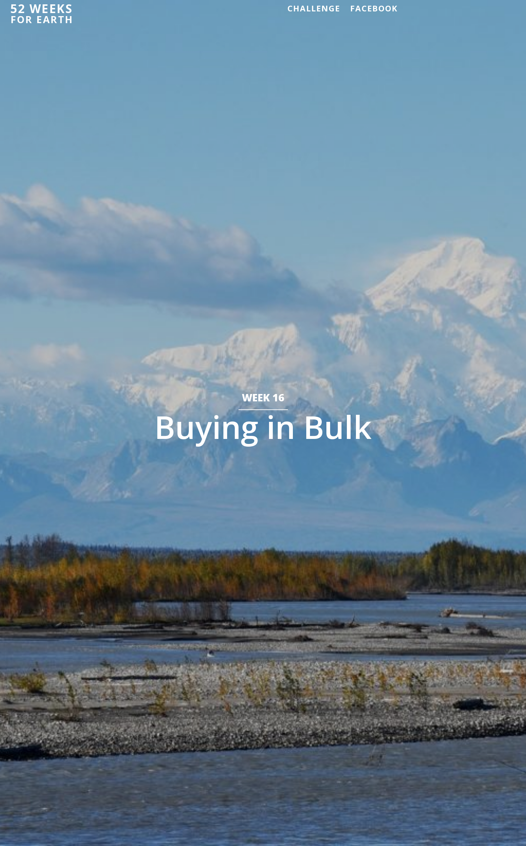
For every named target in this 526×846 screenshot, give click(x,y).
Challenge (313, 8)
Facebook (374, 8)
